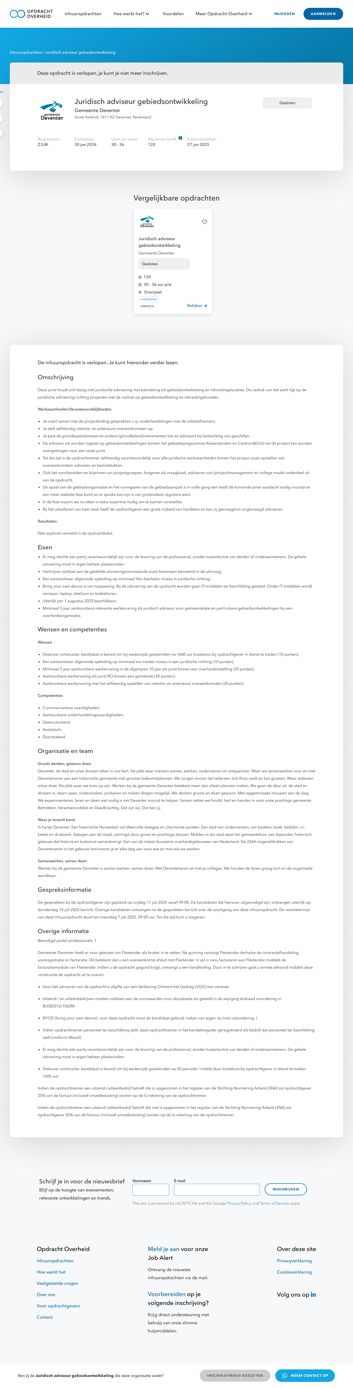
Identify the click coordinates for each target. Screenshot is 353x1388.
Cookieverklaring (294, 1272)
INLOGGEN (284, 14)
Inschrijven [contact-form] (286, 1189)
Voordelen (173, 14)
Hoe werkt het (51, 1272)
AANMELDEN (323, 14)
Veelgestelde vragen (57, 1283)
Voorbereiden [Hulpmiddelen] (167, 1294)
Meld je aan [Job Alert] (163, 1249)
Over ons (46, 1295)
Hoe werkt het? (132, 14)
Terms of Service (274, 1203)
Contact (45, 1317)
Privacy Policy (239, 1203)
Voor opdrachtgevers (58, 1306)
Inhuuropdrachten (83, 14)
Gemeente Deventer (97, 110)
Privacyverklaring (294, 1261)
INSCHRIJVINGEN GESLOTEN (235, 1375)
